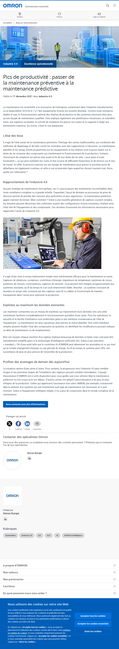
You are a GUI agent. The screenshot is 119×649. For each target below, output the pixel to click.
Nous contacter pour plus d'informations (25, 404)
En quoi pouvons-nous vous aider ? (25, 593)
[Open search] (107, 5)
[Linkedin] (27, 423)
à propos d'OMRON (15, 565)
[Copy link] (37, 423)
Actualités (7, 23)
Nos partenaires (13, 579)
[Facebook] (18, 423)
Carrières (9, 586)
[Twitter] (9, 423)
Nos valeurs (10, 572)
